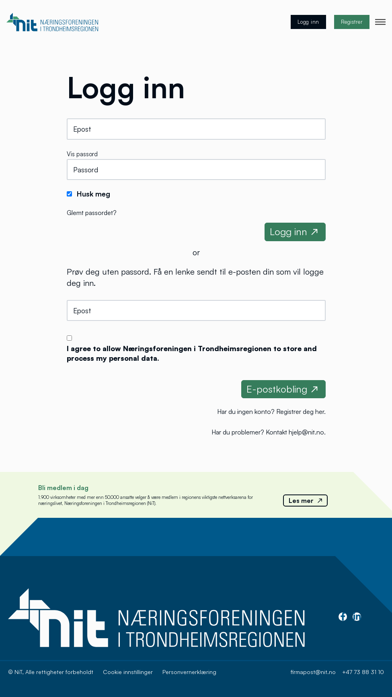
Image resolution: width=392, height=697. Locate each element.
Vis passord (82, 154)
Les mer (305, 500)
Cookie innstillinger (128, 671)
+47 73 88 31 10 (363, 671)
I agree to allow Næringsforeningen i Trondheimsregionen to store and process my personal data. (192, 353)
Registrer (352, 22)
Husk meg (93, 193)
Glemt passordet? (92, 213)
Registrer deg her (300, 411)
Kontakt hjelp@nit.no (295, 432)
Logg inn (308, 22)
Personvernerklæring (189, 671)
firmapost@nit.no (313, 671)
